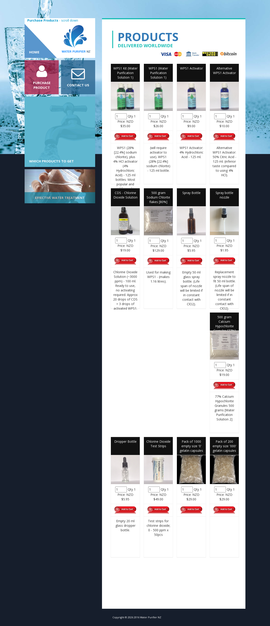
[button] (30, 186)
